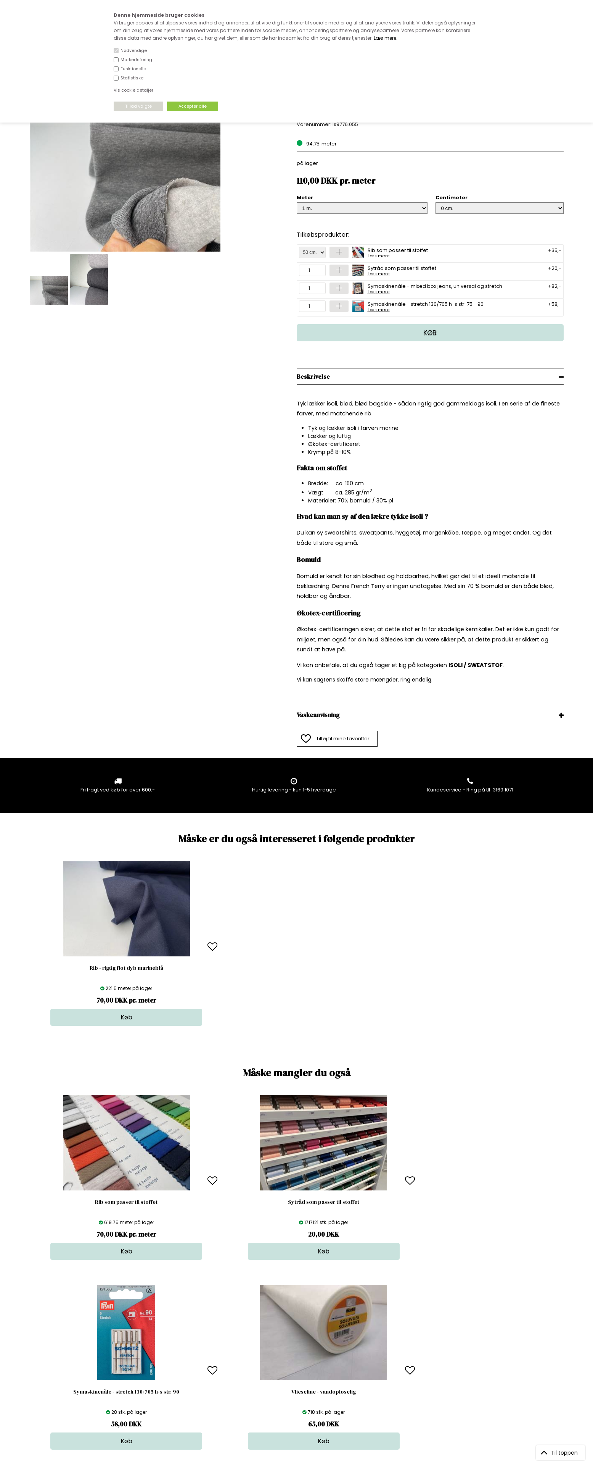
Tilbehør (295, 1357)
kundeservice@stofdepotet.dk (68, 1372)
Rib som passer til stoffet (398, 252)
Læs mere (385, 38)
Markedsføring (136, 60)
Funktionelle (133, 69)
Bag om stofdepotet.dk (186, 1341)
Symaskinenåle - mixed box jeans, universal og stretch (435, 288)
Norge (165, 1357)
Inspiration (298, 1387)
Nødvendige (134, 50)
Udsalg (294, 1372)
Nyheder (296, 1364)
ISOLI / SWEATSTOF (475, 665)
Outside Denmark (179, 1364)
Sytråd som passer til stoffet (402, 270)
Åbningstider (173, 1334)
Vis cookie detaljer (133, 90)
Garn (291, 1349)
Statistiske (132, 78)
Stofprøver (298, 1380)
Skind (292, 1341)
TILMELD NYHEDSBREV (485, 1351)
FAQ (162, 1349)
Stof (290, 1334)
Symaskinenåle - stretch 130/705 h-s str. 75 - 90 (426, 306)
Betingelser (171, 1372)
